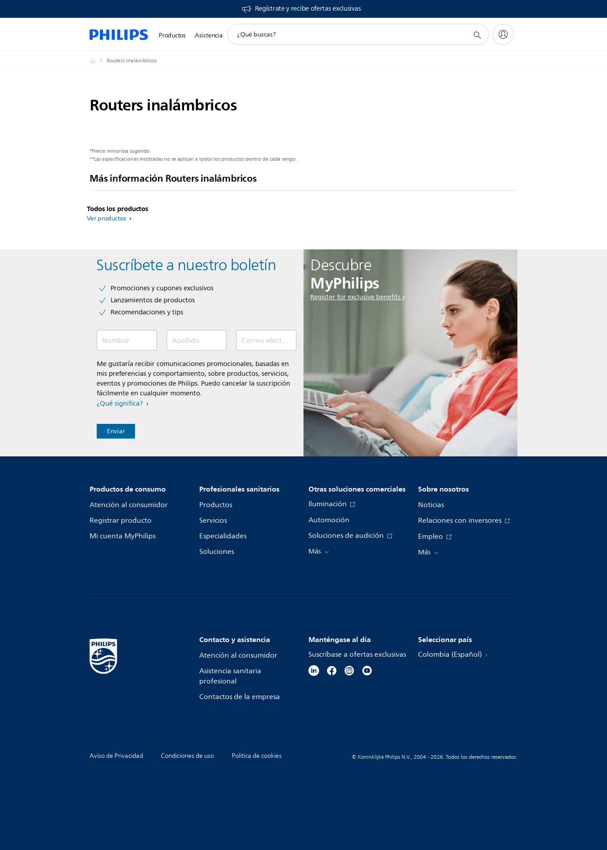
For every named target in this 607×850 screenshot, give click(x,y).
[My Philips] (503, 34)
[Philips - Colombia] (98, 60)
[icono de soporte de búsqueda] (477, 34)
